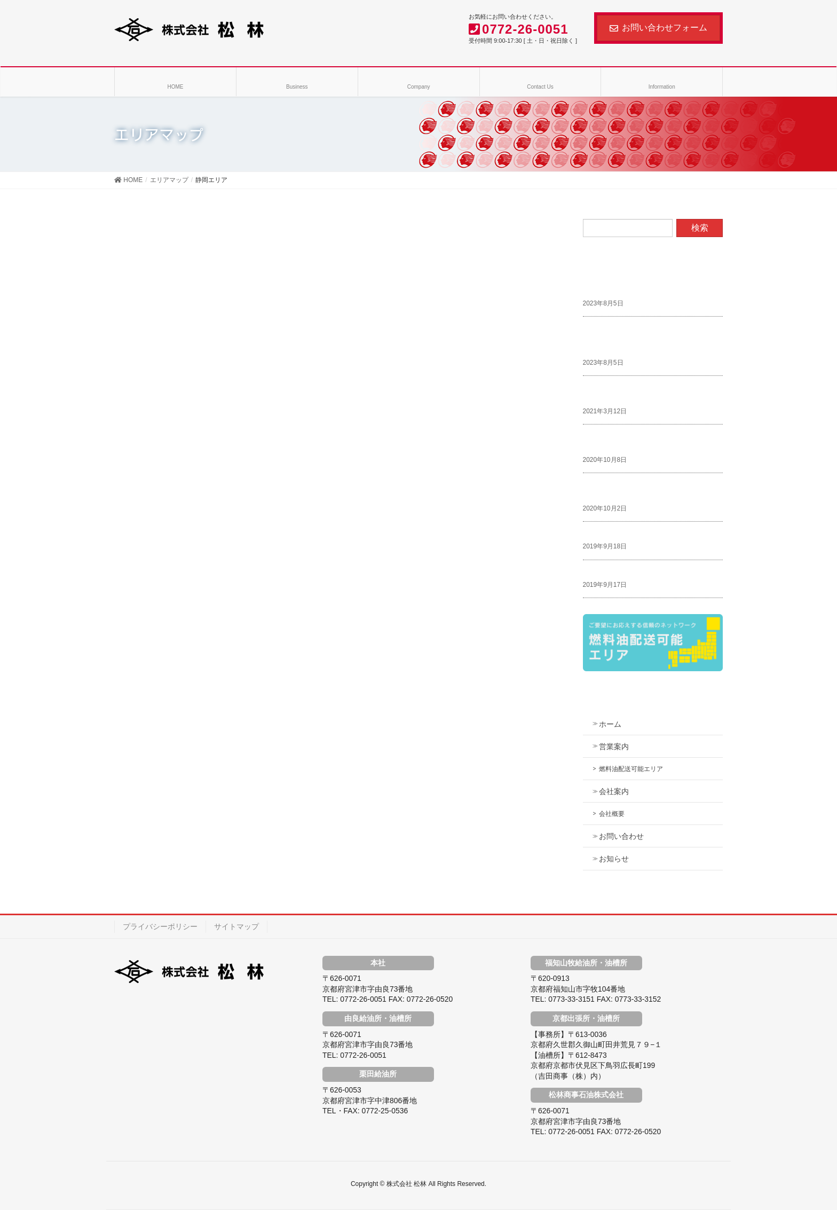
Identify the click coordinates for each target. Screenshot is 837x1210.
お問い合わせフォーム (658, 27)
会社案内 (614, 791)
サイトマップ (236, 926)
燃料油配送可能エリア (631, 769)
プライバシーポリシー (160, 926)
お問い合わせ (621, 836)
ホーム (610, 724)
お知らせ (614, 858)
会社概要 (612, 814)
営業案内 (614, 746)
